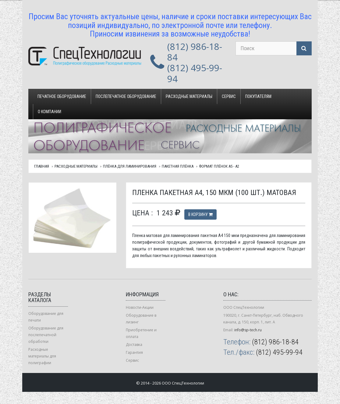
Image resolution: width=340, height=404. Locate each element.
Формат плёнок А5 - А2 (219, 166)
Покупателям (258, 96)
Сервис (229, 96)
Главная (41, 166)
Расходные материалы (189, 96)
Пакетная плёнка (177, 166)
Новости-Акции (140, 307)
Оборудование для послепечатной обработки (45, 335)
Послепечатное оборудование (126, 96)
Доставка (134, 344)
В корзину (200, 214)
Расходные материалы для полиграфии (42, 356)
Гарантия (134, 352)
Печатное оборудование (61, 96)
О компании (49, 111)
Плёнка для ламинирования (129, 166)
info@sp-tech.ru (248, 330)
